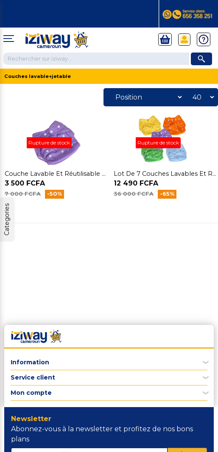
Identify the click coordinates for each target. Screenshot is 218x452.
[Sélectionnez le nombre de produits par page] (201, 97)
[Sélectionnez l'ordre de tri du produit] (146, 97)
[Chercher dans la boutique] (96, 59)
